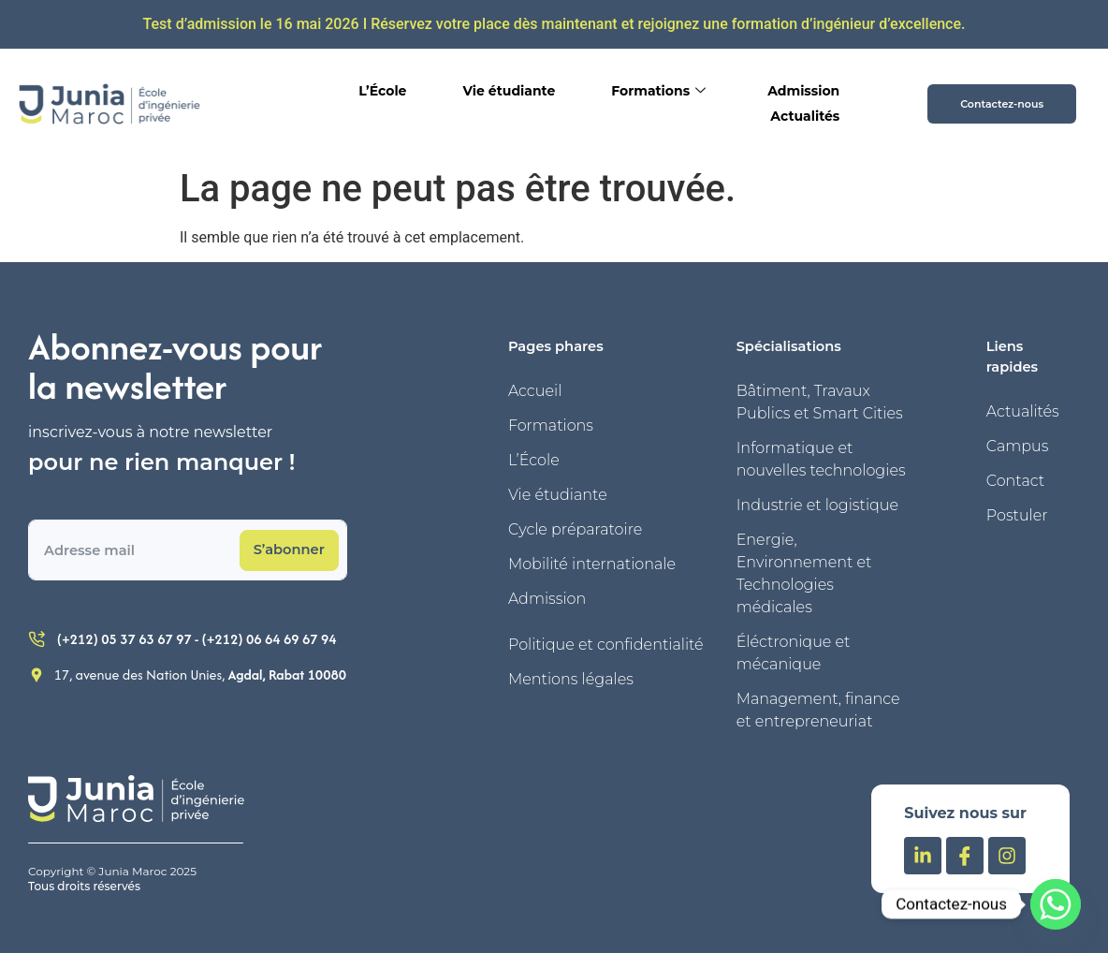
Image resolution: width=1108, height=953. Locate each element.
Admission (803, 90)
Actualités (804, 116)
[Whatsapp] (1055, 904)
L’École (382, 90)
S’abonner (289, 549)
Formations (658, 90)
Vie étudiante (508, 90)
